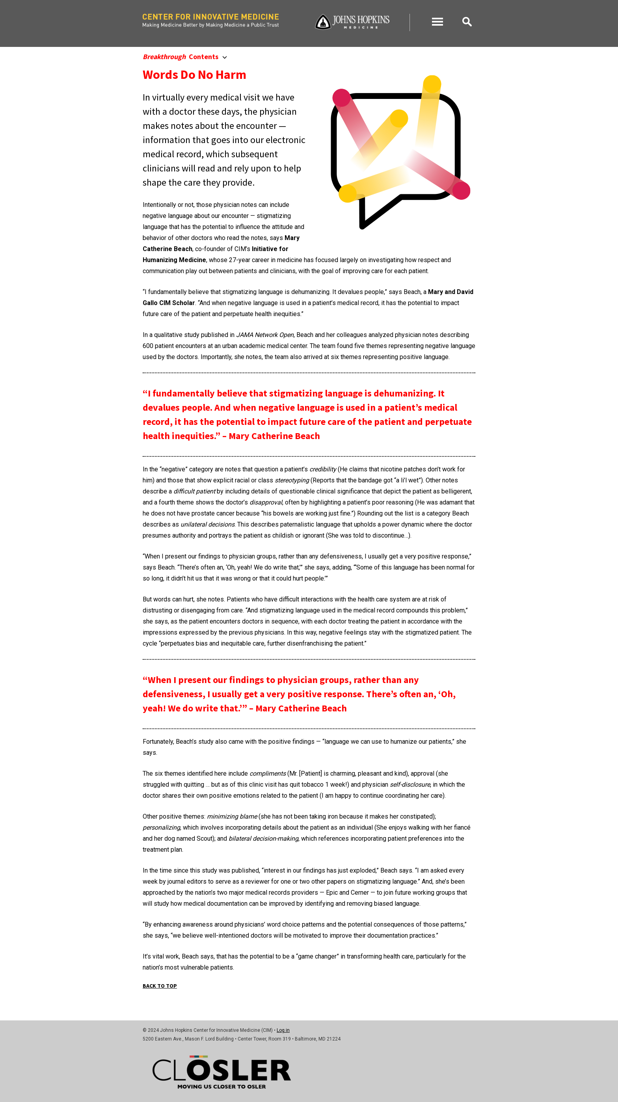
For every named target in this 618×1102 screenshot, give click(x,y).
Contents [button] (185, 56)
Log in (283, 1030)
